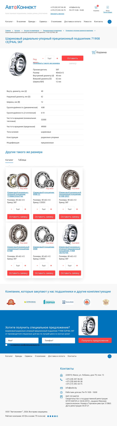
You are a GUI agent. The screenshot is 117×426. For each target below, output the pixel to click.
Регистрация (108, 12)
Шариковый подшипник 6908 (43, 248)
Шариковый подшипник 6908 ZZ (43, 193)
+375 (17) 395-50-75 (58, 10)
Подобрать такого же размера (46, 63)
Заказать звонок (57, 14)
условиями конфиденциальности (25, 345)
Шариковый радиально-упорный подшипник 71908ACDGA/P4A (18, 194)
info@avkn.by (74, 7)
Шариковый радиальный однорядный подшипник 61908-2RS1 (70, 194)
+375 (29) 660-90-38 (74, 381)
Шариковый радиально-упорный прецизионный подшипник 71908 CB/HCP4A (69, 250)
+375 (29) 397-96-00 (58, 7)
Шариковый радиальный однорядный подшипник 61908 (18, 249)
